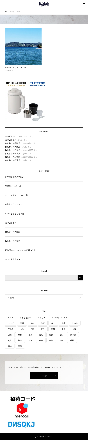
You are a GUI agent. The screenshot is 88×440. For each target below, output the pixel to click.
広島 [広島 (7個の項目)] (30, 335)
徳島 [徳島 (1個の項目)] (41, 335)
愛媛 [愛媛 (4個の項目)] (51, 335)
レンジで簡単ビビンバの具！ (17, 195)
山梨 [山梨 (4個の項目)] (10, 335)
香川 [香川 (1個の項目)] (72, 340)
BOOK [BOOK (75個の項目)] (10, 318)
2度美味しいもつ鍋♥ (13, 186)
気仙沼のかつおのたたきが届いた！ (20, 250)
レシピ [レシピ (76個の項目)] (11, 323)
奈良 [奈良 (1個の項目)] (43, 329)
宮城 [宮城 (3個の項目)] (53, 329)
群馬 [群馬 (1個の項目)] (30, 340)
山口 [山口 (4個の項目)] (63, 329)
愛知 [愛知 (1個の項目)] (62, 335)
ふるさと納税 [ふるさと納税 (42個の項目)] (25, 318)
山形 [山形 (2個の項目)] (74, 329)
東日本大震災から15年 (14, 259)
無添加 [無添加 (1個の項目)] (73, 335)
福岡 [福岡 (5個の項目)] (20, 340)
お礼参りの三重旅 (12, 150)
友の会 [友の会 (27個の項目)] (11, 329)
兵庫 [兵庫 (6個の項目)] (63, 323)
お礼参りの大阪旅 (12, 143)
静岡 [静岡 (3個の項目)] (62, 340)
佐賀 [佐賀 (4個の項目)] (43, 323)
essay (44, 376)
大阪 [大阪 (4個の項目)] (32, 329)
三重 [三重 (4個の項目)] (22, 323)
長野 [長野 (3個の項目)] (51, 340)
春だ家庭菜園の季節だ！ (15, 177)
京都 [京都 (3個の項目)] (32, 323)
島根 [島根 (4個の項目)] (20, 335)
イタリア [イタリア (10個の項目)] (42, 318)
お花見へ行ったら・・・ (15, 204)
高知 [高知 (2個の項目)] (10, 346)
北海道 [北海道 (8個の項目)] (75, 323)
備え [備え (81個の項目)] (53, 323)
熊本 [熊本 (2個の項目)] (10, 340)
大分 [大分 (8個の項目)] (22, 329)
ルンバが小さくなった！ (15, 214)
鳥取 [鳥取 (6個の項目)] (20, 346)
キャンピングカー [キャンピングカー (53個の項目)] (59, 318)
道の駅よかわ (10, 136)
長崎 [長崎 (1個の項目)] (41, 340)
